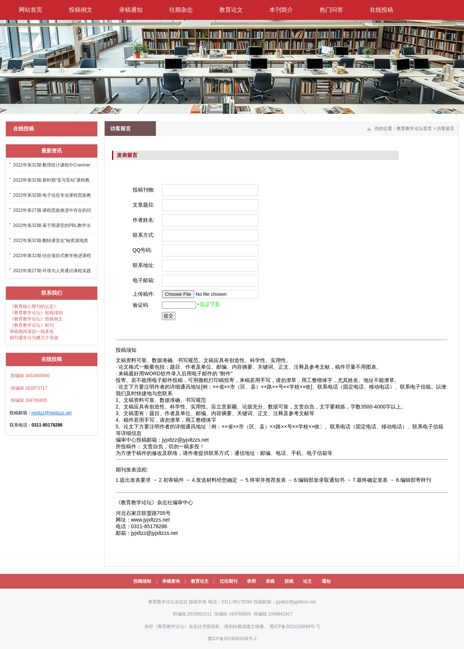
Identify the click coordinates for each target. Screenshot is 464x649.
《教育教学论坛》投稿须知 (36, 312)
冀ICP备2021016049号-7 (293, 626)
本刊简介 (281, 10)
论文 (307, 581)
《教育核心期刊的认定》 (34, 306)
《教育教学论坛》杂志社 (177, 626)
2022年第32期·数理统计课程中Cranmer (52, 165)
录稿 (270, 581)
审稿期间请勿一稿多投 (32, 331)
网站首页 (30, 10)
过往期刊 (228, 581)
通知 (326, 581)
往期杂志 (181, 10)
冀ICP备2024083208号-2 (232, 638)
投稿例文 (81, 10)
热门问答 (331, 10)
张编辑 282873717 (29, 388)
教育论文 (231, 10)
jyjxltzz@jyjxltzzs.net (52, 412)
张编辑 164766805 (232, 614)
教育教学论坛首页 (414, 128)
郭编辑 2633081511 (191, 614)
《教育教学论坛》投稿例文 (36, 319)
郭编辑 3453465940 (30, 375)
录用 (251, 581)
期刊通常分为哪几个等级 (34, 337)
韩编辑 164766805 (29, 400)
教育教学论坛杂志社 (168, 601)
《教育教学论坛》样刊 (32, 325)
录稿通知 (131, 10)
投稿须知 (142, 581)
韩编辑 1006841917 (272, 614)
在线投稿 (381, 10)
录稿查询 (171, 581)
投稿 (289, 581)
